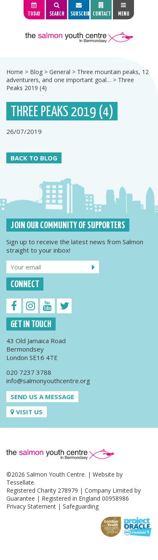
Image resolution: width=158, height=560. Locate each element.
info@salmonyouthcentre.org (48, 380)
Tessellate (20, 482)
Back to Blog (34, 158)
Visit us (27, 412)
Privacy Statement (31, 506)
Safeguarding (81, 506)
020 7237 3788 (28, 372)
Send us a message (42, 396)
